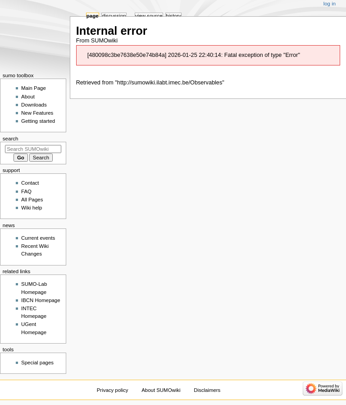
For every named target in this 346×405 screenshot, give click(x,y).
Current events (38, 238)
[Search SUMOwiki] (33, 149)
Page (92, 16)
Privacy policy (112, 390)
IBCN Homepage (40, 300)
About (28, 96)
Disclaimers (207, 390)
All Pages (32, 199)
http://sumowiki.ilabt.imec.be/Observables (169, 82)
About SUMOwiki (160, 390)
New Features (37, 113)
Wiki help (31, 207)
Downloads (34, 104)
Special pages (37, 362)
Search (10, 138)
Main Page (33, 88)
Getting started (38, 121)
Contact (30, 183)
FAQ (26, 191)
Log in (329, 3)
